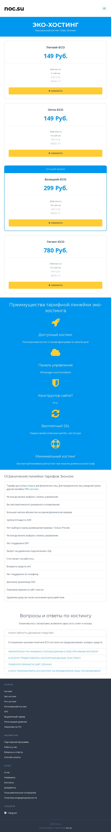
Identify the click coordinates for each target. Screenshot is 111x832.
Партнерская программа (16, 742)
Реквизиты (9, 777)
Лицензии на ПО (12, 726)
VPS (6, 711)
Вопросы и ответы (13, 752)
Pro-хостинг (10, 701)
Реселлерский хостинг (15, 706)
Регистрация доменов (15, 721)
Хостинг (8, 691)
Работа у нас (10, 747)
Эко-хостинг (10, 696)
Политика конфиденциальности (20, 797)
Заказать (55, 91)
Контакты (9, 782)
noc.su (69, 828)
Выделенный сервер (14, 716)
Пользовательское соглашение (20, 792)
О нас (7, 772)
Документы (10, 787)
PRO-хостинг (31, 489)
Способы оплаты (12, 757)
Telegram (10, 813)
